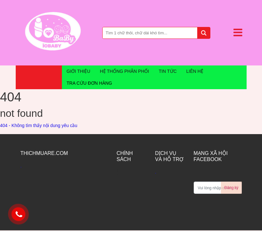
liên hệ (194, 71)
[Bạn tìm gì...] (156, 32)
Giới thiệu (78, 71)
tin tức (168, 71)
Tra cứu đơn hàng (89, 83)
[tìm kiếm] (203, 32)
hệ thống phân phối (124, 71)
